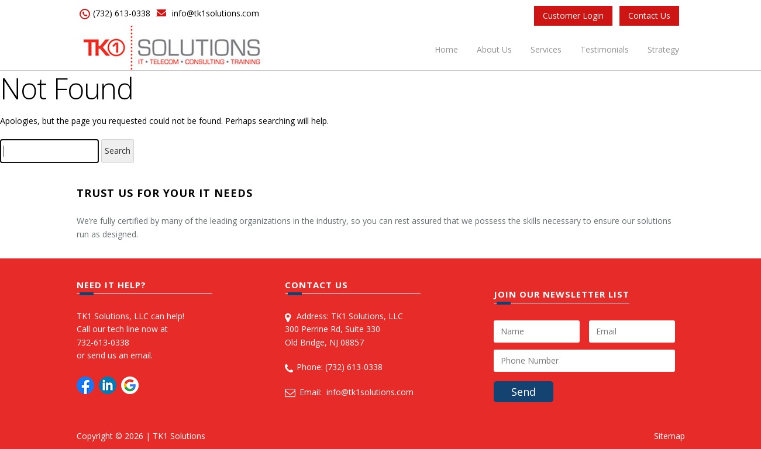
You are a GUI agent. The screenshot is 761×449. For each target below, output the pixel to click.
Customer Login (573, 15)
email (140, 355)
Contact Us (649, 15)
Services (546, 49)
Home (446, 49)
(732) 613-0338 (121, 13)
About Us (494, 49)
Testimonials (604, 49)
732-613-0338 (103, 342)
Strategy (663, 49)
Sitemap (669, 435)
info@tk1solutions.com (215, 13)
